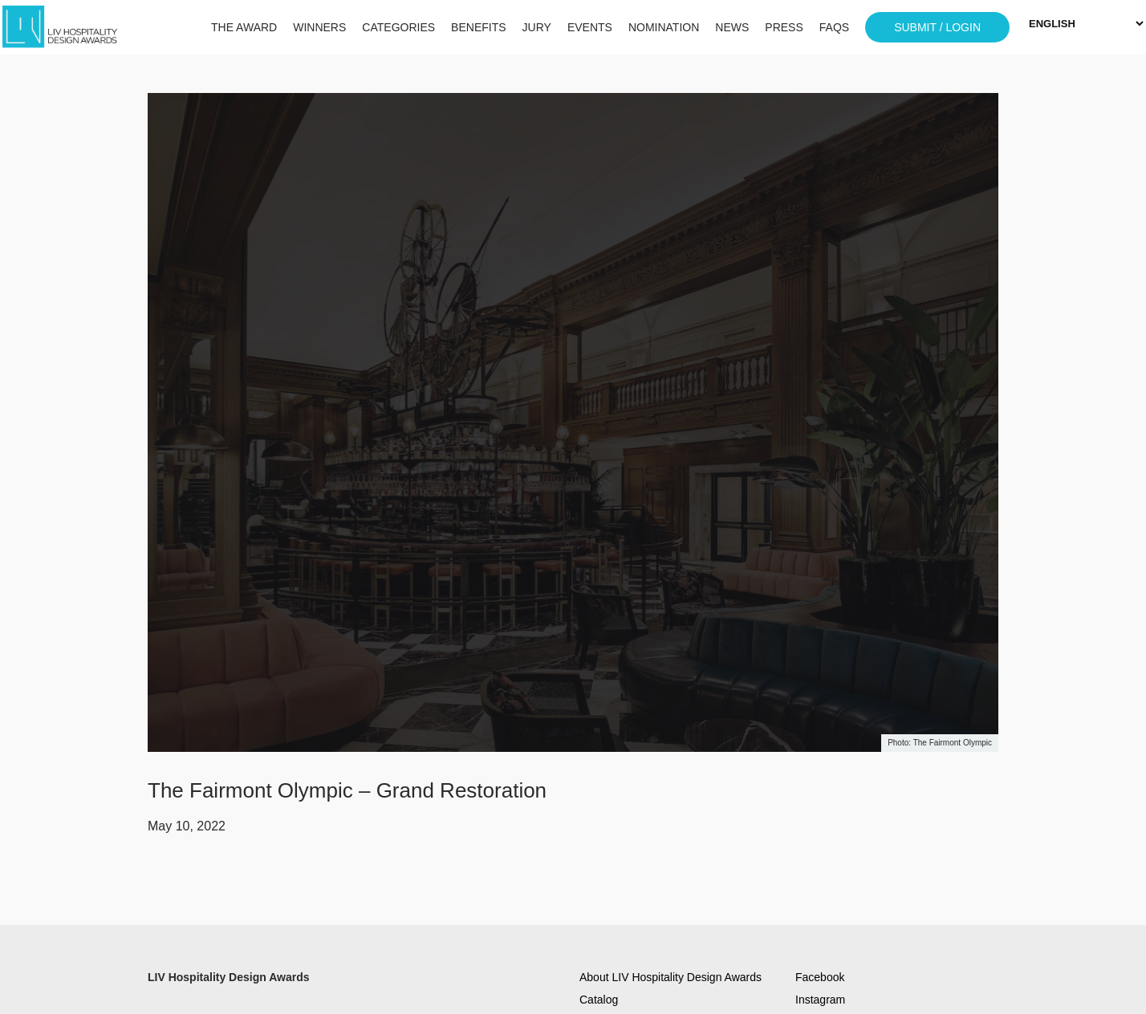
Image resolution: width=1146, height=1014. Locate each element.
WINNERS (319, 27)
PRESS (784, 27)
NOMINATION (663, 27)
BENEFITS (478, 27)
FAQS (834, 27)
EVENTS (589, 27)
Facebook (819, 977)
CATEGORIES (398, 27)
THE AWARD (244, 27)
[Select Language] (1086, 24)
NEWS (732, 27)
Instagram (820, 999)
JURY (536, 27)
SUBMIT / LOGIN (937, 27)
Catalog (598, 999)
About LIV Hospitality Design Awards (670, 977)
